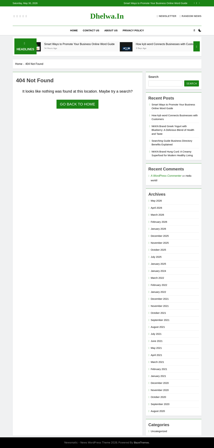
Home (74, 30)
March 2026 (157, 214)
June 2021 (157, 341)
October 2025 (158, 249)
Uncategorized (159, 431)
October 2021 (158, 312)
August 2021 (158, 326)
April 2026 (156, 207)
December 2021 (160, 298)
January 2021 (158, 376)
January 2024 (158, 270)
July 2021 (156, 333)
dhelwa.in (107, 16)
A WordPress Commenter (166, 175)
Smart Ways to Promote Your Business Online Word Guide (155, 3)
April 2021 (156, 355)
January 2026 (158, 228)
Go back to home (77, 104)
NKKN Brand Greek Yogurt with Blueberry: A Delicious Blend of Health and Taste (173, 130)
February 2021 (159, 369)
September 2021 (160, 320)
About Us (111, 30)
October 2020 (158, 397)
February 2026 (159, 221)
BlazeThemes (141, 442)
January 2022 (158, 291)
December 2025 (160, 235)
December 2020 (160, 382)
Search (153, 77)
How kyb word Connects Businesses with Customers (172, 44)
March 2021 (157, 361)
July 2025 (156, 256)
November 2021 (160, 305)
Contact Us (91, 30)
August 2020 (158, 411)
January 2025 (158, 263)
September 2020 (160, 404)
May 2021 (156, 347)
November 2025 (160, 242)
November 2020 (160, 390)
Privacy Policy (133, 30)
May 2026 (156, 200)
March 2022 (157, 277)
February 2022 (159, 284)
